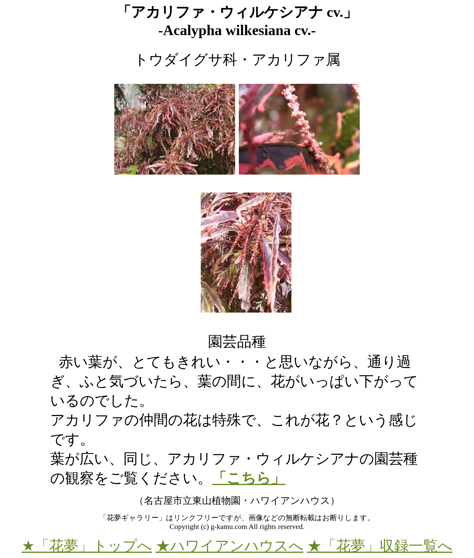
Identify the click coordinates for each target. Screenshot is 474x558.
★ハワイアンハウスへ (230, 546)
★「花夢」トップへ (87, 546)
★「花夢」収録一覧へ (380, 546)
